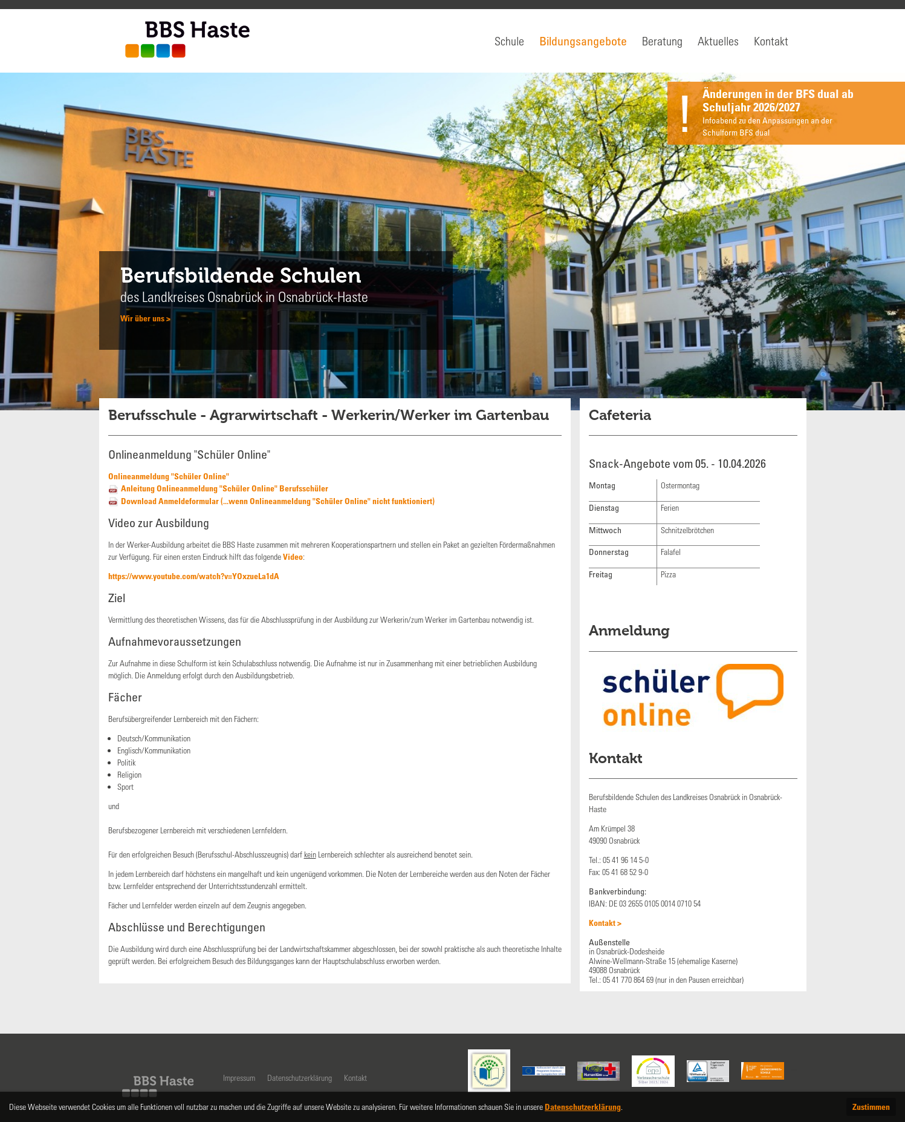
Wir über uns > (145, 318)
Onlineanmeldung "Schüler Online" (168, 476)
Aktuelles (718, 41)
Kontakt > (605, 922)
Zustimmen (871, 1106)
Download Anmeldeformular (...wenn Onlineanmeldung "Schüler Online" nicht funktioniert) (278, 501)
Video (293, 556)
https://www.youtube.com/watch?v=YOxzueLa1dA (193, 576)
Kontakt (771, 41)
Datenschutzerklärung (299, 1077)
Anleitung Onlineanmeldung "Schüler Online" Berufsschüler (224, 488)
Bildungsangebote (583, 40)
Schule (509, 41)
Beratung (662, 41)
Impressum (239, 1077)
